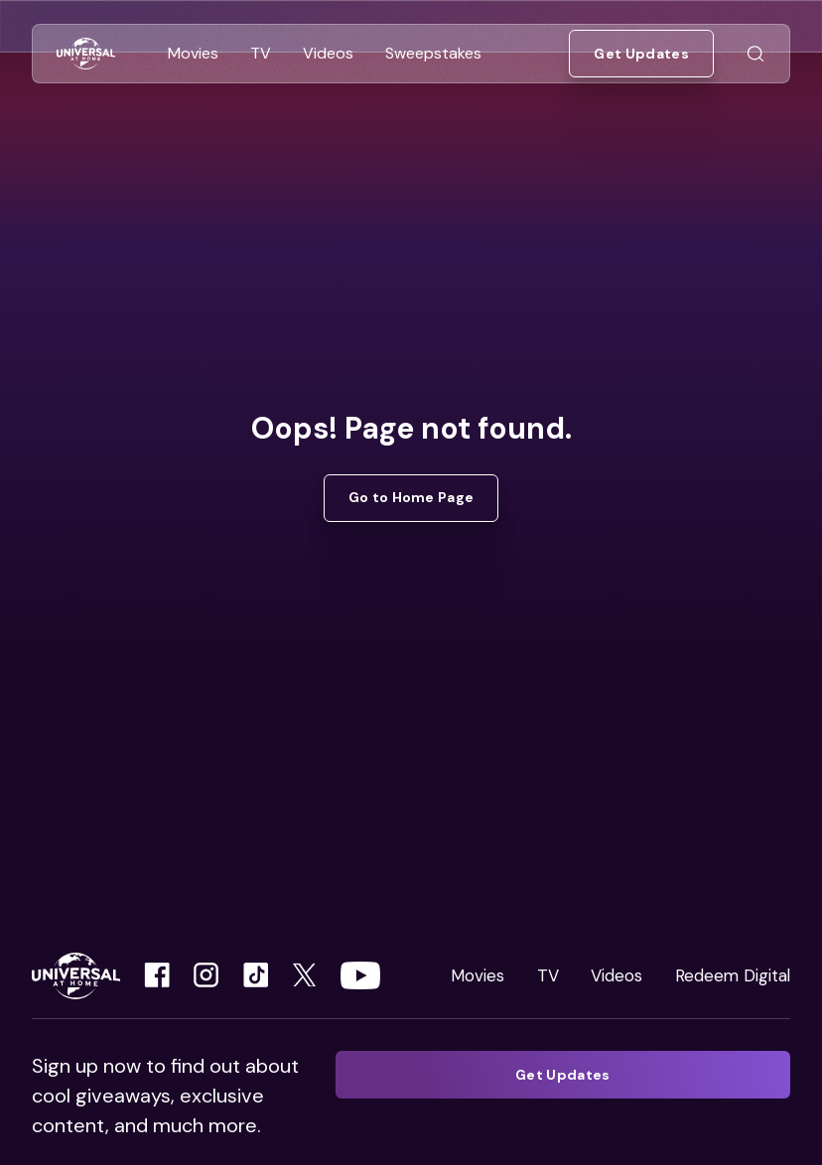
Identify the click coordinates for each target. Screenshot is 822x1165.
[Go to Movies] (193, 53)
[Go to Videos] (328, 53)
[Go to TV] (260, 53)
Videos (616, 975)
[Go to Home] (86, 54)
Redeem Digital (732, 975)
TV (548, 975)
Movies (477, 975)
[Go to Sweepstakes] (433, 53)
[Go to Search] (755, 54)
